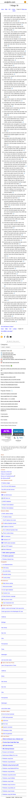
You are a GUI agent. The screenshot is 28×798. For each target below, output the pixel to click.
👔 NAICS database (6, 502)
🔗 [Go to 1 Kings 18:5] (8, 45)
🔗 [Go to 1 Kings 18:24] (26, 166)
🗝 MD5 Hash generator (7, 717)
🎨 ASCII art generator (6, 734)
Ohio (2, 638)
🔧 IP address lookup (6, 517)
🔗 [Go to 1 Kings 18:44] (23, 309)
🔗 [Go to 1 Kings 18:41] (4, 286)
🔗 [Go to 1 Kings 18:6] (25, 51)
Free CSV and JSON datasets (8, 486)
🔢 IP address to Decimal (7, 527)
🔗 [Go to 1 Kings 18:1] (18, 20)
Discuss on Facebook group (7, 476)
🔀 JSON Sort (4, 721)
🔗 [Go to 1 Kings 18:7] (22, 56)
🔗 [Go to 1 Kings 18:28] (18, 197)
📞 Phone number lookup (7, 533)
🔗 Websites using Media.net (8, 788)
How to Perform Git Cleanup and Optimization (10, 387)
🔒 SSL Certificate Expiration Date (9, 530)
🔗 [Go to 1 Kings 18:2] (22, 24)
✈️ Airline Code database (7, 508)
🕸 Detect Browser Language (8, 596)
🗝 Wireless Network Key (7, 559)
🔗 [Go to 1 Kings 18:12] (12, 88)
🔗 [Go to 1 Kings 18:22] (24, 150)
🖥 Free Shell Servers (6, 495)
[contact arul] (11, 337)
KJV (9, 9)
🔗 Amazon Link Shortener (7, 752)
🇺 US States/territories (7, 565)
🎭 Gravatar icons (5, 593)
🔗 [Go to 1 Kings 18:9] (13, 65)
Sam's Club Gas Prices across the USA (10, 363)
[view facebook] (4, 337)
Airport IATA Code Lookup (7, 353)
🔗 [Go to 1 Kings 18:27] (13, 192)
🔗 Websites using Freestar (7, 791)
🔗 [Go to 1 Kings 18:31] (16, 220)
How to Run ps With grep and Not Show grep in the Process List (13, 370)
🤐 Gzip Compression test (7, 603)
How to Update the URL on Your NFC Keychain (10, 380)
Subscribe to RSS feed (6, 472)
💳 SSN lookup (5, 568)
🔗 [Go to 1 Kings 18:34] (21, 240)
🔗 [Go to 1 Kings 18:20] (8, 136)
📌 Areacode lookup (6, 574)
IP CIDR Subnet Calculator (8, 358)
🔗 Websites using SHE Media (8, 794)
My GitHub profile (5, 478)
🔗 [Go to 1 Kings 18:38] (15, 268)
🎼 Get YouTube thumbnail (7, 714)
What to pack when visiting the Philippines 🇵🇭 (10, 401)
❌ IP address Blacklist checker (8, 523)
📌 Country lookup (5, 578)
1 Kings (13, 9)
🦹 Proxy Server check (6, 600)
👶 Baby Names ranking (7, 583)
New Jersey (4, 628)
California (3, 617)
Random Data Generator (7, 356)
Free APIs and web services (8, 490)
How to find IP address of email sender (9, 394)
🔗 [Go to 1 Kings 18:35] (19, 243)
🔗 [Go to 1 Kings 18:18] (23, 122)
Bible (6, 9)
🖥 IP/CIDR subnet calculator (8, 543)
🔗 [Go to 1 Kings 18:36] (7, 256)
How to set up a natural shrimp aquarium (9, 406)
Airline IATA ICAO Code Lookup (9, 355)
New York (3, 633)
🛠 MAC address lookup (7, 514)
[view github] (8, 337)
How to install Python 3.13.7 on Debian (9, 396)
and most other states (6, 660)
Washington (4, 655)
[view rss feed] (1, 337)
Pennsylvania (4, 644)
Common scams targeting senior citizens (9, 404)
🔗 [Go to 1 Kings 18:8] (15, 60)
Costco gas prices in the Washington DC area (12, 612)
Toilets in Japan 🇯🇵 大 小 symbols (8, 399)
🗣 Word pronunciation (6, 587)
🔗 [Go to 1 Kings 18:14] (21, 100)
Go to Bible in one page (6, 331)
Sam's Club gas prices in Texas (8, 665)
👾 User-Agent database (7, 590)
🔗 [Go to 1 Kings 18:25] (24, 173)
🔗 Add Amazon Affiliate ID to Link (9, 755)
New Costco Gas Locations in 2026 (8, 377)
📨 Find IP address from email (8, 520)
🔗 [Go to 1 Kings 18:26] (20, 183)
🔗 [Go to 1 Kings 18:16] (19, 109)
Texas (2, 649)
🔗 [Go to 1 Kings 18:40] (21, 280)
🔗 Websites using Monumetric (8, 775)
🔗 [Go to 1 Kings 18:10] (14, 74)
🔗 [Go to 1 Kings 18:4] (20, 37)
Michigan (3, 622)
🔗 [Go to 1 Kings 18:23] (22, 159)
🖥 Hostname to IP (5, 540)
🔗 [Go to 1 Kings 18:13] (8, 97)
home (2, 9)
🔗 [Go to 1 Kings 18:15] (12, 106)
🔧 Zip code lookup (6, 571)
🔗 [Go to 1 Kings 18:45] (12, 316)
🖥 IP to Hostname (5, 536)
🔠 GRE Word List (5, 498)
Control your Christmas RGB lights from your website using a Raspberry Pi (13, 410)
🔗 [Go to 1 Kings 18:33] (22, 234)
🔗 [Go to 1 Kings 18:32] (13, 227)
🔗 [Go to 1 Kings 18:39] (17, 273)
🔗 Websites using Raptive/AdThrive (10, 768)
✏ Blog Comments (4, 416)
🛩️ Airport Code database (7, 505)
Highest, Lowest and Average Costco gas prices (12, 608)
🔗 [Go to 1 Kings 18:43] (8, 300)
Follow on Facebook (5, 474)
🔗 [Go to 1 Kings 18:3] (13, 29)
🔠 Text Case (4, 724)
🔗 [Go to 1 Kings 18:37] (23, 261)
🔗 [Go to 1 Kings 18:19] (7, 130)
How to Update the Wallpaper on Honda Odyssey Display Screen (13, 374)
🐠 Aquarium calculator (6, 727)
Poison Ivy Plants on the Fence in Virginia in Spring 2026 (13, 382)
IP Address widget (5, 483)
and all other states (5, 709)
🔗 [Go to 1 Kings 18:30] (13, 213)
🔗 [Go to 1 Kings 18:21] (7, 145)
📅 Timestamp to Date (6, 730)
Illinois (2, 676)
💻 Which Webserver (6, 549)
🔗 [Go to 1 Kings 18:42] (14, 293)
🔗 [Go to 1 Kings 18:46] (16, 321)
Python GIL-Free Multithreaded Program (9, 385)
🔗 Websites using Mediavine (8, 762)
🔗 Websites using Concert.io (8, 785)
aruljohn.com (9, 2)
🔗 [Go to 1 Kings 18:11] (11, 77)
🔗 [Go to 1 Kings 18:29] (9, 206)
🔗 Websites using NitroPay (8, 772)
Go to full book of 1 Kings (7, 326)
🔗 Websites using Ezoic (7, 759)
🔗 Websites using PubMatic (8, 778)
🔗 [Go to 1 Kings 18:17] (8, 115)
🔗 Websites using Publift (7, 781)
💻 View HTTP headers (6, 546)
